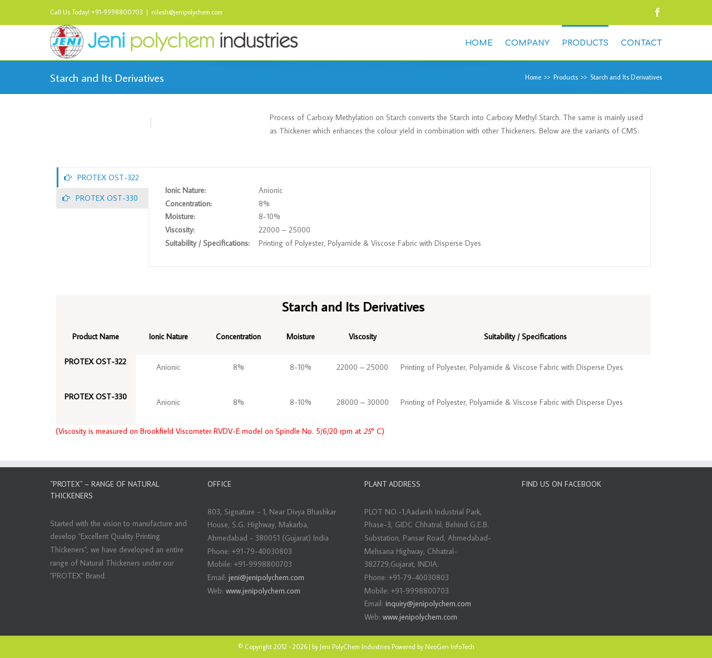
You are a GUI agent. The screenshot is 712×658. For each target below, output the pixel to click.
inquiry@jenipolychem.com (428, 603)
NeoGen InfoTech (449, 646)
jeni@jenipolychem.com (266, 577)
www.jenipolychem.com (263, 591)
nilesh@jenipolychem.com (186, 12)
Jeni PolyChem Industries (355, 646)
